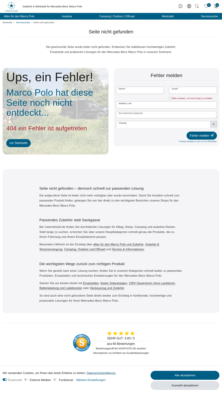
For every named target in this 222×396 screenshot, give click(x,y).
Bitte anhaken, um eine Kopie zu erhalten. (192, 98)
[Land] (188, 6)
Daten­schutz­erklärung (101, 373)
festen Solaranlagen (113, 283)
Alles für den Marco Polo (19, 16)
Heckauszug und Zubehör (107, 288)
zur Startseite (19, 143)
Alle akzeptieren (184, 375)
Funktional (66, 380)
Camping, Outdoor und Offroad (84, 249)
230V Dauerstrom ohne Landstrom (152, 283)
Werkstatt (168, 16)
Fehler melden (202, 135)
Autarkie (67, 16)
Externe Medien (40, 380)
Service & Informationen (128, 249)
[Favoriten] (206, 6)
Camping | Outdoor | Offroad (117, 16)
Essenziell (15, 380)
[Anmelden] (181, 6)
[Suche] (197, 6)
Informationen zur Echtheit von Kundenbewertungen (121, 353)
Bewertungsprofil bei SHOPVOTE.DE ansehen (121, 348)
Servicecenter (209, 16)
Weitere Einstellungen (91, 380)
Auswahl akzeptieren (185, 385)
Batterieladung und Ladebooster (60, 288)
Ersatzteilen (91, 283)
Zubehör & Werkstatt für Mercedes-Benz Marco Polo (52, 6)
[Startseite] (7, 22)
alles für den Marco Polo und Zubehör (118, 244)
